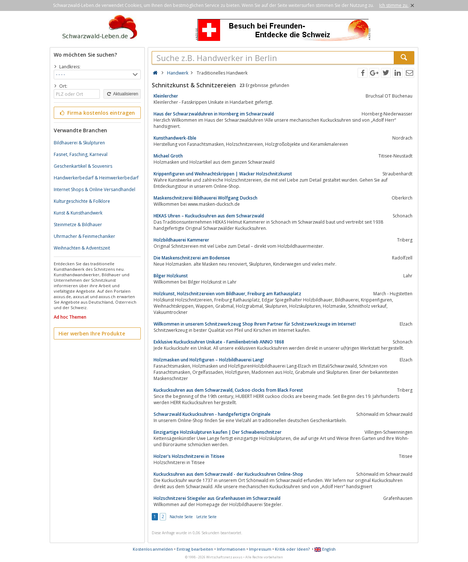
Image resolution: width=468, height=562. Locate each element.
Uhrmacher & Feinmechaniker (84, 236)
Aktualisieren (122, 93)
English (325, 549)
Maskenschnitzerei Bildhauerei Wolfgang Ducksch (205, 198)
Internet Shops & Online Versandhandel (94, 189)
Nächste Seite (181, 516)
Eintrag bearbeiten (195, 549)
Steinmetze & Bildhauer (78, 224)
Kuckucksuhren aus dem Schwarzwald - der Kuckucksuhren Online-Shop (228, 474)
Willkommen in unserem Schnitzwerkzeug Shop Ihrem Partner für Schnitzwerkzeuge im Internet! (255, 324)
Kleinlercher (166, 96)
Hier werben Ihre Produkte (91, 333)
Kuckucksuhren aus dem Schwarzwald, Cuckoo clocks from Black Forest (228, 390)
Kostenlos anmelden (153, 549)
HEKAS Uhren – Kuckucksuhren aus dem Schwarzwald (209, 216)
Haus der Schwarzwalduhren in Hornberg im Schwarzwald (214, 114)
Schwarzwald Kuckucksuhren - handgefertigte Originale (212, 414)
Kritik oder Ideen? (292, 549)
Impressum (260, 549)
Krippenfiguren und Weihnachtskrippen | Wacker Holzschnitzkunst (223, 174)
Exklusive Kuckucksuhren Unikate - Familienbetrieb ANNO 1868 (219, 342)
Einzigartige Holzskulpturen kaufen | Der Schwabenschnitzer (218, 432)
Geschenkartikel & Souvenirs (83, 166)
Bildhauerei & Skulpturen (79, 143)
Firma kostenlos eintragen (96, 112)
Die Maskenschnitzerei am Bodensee (192, 258)
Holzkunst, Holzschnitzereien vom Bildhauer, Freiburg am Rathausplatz (227, 294)
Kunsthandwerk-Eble (175, 138)
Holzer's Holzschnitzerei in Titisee (189, 456)
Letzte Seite (206, 516)
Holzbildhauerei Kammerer (181, 240)
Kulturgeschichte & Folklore (82, 201)
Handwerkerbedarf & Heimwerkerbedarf (96, 178)
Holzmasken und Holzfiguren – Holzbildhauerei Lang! (209, 360)
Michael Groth (168, 156)
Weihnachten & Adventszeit (82, 248)
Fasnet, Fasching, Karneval (80, 154)
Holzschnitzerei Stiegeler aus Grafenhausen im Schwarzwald (217, 498)
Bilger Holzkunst (171, 276)
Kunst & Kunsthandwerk (78, 213)
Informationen (231, 549)
